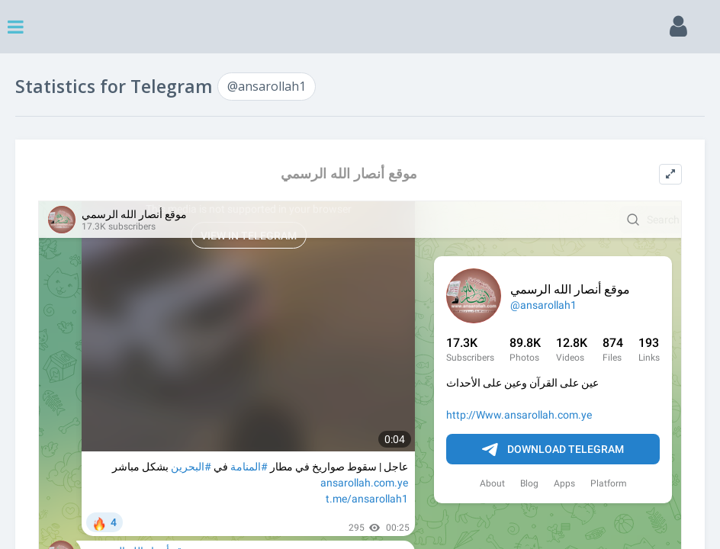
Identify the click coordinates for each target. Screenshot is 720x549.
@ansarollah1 (266, 86)
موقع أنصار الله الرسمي (349, 173)
